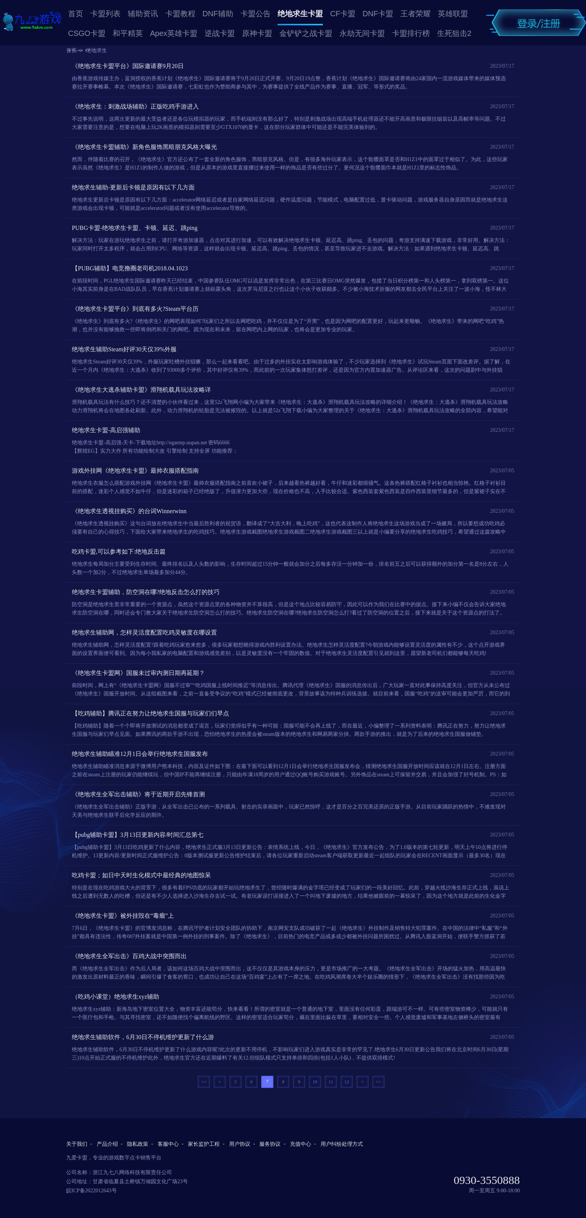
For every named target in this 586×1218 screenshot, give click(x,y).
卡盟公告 (255, 13)
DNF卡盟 (378, 13)
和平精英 (128, 33)
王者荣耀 (415, 13)
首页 (75, 13)
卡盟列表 (105, 13)
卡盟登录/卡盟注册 (536, 22)
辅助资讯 (143, 13)
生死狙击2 (454, 33)
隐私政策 (137, 1144)
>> (378, 1082)
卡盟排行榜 (411, 33)
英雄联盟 (453, 13)
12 (346, 1082)
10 (315, 1082)
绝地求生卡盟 (300, 13)
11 (331, 1082)
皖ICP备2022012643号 (91, 1190)
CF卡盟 (342, 13)
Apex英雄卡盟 (174, 33)
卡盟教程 (180, 13)
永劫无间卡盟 (362, 33)
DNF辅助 (218, 13)
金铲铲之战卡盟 (305, 33)
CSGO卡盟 (86, 33)
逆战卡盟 (220, 33)
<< (204, 1082)
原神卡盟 (257, 33)
